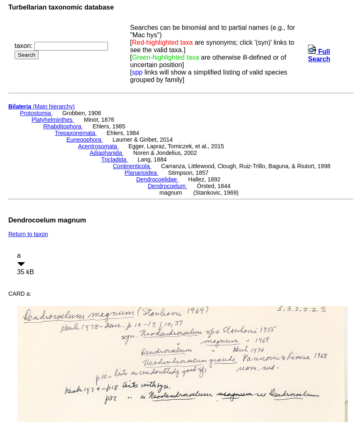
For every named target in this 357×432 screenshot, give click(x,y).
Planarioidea (142, 172)
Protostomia (36, 113)
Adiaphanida (107, 153)
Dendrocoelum (167, 186)
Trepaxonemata (76, 133)
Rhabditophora (63, 126)
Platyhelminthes (53, 119)
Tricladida (114, 159)
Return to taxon (28, 234)
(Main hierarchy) (41, 106)
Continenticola (132, 166)
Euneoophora (84, 139)
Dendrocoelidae (157, 179)
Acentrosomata (98, 146)
